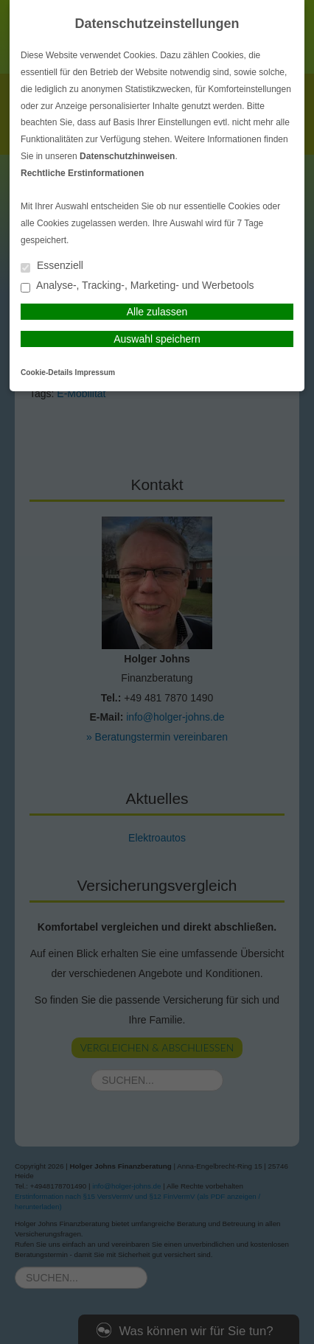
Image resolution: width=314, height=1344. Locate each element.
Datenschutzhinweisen (127, 156)
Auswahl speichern (157, 339)
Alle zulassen (157, 312)
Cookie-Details (47, 372)
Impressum (95, 372)
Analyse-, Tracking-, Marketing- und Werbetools (137, 286)
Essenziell (52, 266)
